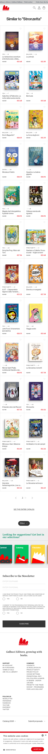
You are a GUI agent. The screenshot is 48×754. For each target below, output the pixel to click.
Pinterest (6, 707)
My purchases (8, 668)
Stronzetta (30, 407)
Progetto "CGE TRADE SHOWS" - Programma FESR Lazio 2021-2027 (35, 687)
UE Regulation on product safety (34, 669)
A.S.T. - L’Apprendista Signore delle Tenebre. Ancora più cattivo (10, 290)
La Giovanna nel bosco (34, 483)
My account (7, 665)
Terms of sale (8, 670)
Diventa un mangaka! (33, 289)
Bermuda (29, 96)
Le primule (30, 57)
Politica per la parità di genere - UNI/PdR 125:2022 (35, 681)
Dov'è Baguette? (8, 135)
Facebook (7, 703)
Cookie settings (33, 674)
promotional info (34, 676)
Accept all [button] (38, 749)
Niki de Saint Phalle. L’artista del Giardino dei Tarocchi (10, 369)
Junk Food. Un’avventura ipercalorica (11, 330)
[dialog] (24, 743)
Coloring (32, 547)
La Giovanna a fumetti (34, 368)
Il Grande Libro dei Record (11, 407)
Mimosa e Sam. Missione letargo (11, 445)
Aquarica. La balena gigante (33, 173)
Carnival (15, 547)
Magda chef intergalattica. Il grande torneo (11, 212)
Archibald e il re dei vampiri (35, 444)
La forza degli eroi (32, 135)
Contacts (30, 665)
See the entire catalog (24, 509)
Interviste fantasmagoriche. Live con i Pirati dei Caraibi (11, 484)
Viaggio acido (31, 329)
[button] (9, 750)
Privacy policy (33, 672)
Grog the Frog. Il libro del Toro (11, 251)
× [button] (45, 735)
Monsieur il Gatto (8, 172)
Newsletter (7, 699)
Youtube (6, 705)
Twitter (6, 709)
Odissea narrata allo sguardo (33, 212)
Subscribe (24, 624)
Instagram (7, 701)
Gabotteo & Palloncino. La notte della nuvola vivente (11, 97)
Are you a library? (10, 672)
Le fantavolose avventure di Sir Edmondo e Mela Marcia (11, 58)
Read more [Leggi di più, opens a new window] (40, 743)
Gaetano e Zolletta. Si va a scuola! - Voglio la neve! (35, 251)
